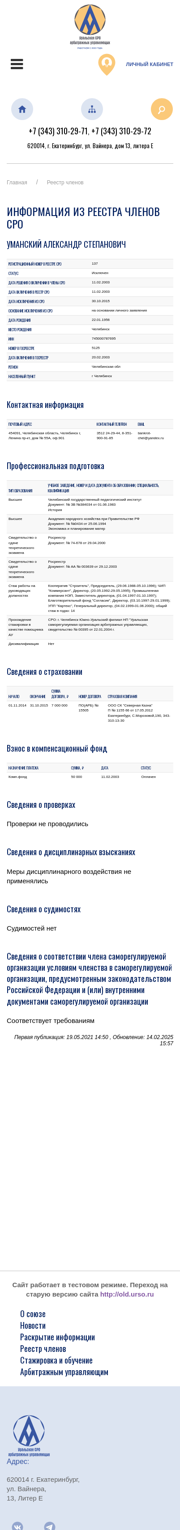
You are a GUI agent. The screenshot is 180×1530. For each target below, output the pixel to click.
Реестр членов (65, 182)
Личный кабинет (135, 65)
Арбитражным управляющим (64, 1371)
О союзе (33, 1313)
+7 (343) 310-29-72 (121, 131)
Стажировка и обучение (56, 1360)
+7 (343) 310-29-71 (58, 131)
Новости (33, 1325)
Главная (17, 182)
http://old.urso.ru (127, 1294)
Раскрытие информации (57, 1337)
